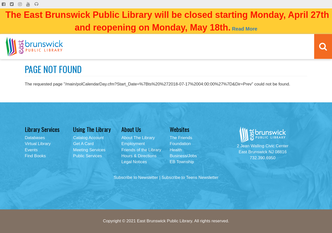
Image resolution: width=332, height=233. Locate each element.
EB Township (182, 161)
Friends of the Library (141, 150)
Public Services (87, 156)
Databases (35, 137)
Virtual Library (38, 143)
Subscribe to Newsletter (136, 177)
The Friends (181, 137)
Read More (244, 29)
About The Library (138, 137)
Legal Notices (134, 161)
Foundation (180, 143)
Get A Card (83, 143)
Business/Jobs (183, 156)
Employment (133, 143)
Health (176, 150)
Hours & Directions (139, 156)
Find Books (35, 156)
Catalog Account (88, 137)
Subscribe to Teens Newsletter (190, 177)
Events (31, 150)
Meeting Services (89, 150)
